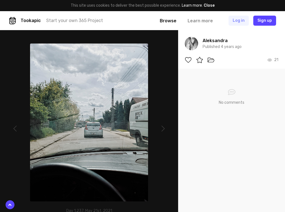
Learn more (192, 5)
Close (209, 5)
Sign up (264, 20)
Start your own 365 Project (74, 20)
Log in (239, 20)
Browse (168, 20)
